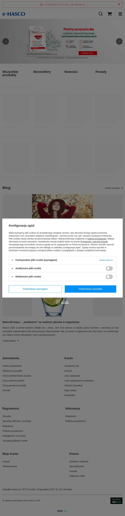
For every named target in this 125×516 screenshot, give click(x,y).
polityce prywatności (96, 238)
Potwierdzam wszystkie (90, 289)
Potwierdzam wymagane (35, 289)
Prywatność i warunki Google (94, 241)
